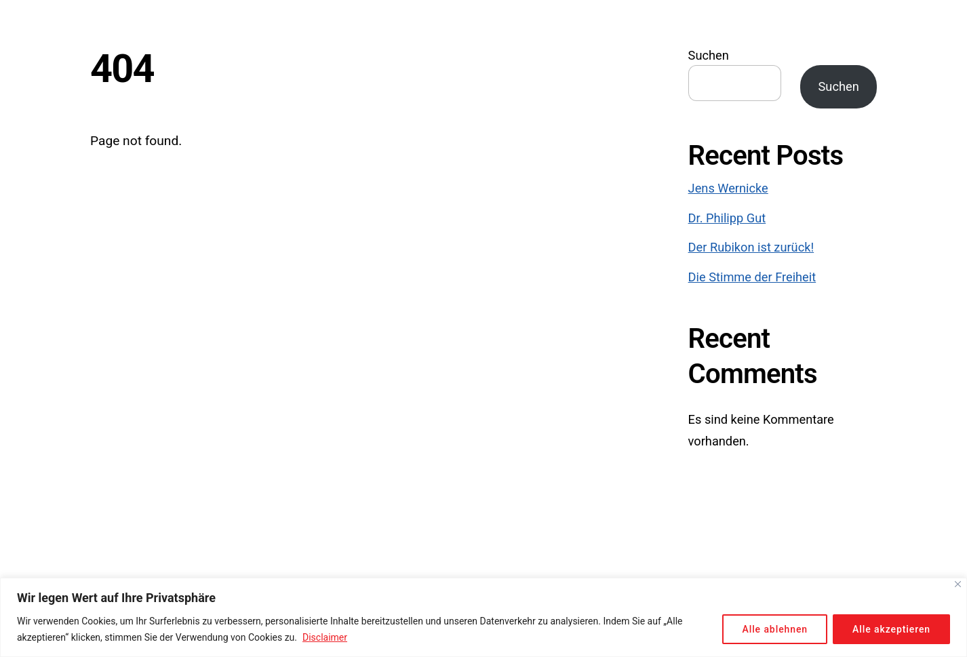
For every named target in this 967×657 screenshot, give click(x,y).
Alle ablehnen (775, 629)
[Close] (958, 584)
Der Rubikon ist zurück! (751, 247)
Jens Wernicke (728, 188)
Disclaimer (324, 637)
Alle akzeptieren (891, 629)
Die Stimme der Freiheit (752, 277)
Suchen (708, 55)
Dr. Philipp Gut (727, 218)
